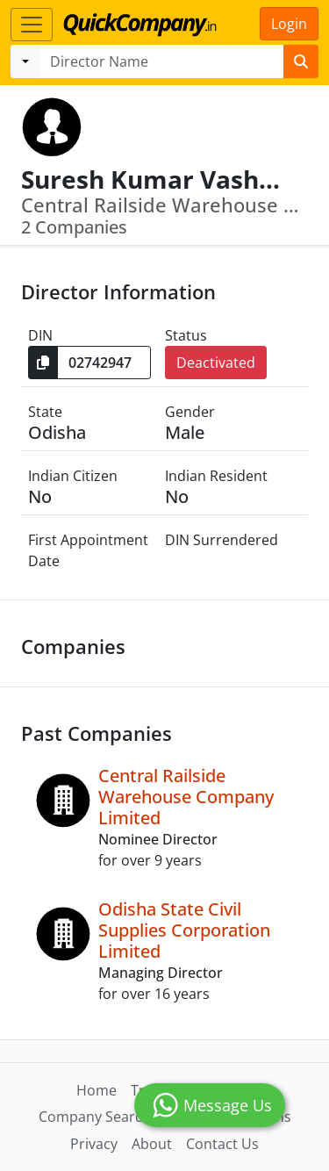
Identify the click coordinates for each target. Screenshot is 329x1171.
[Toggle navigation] (32, 24)
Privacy (94, 1143)
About (152, 1143)
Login (289, 23)
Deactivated (215, 362)
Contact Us (222, 1143)
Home (96, 1090)
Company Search (95, 1116)
